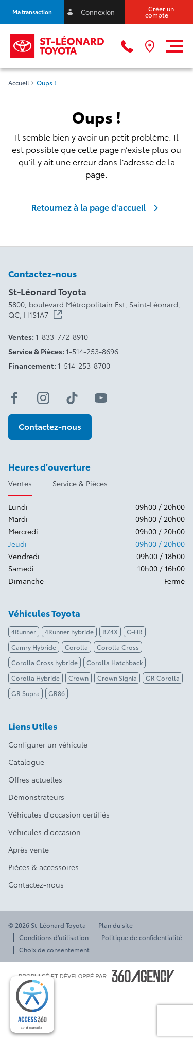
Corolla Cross (118, 646)
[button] (32, 12)
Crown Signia (117, 677)
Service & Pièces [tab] (80, 483)
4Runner (23, 631)
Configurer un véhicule (47, 744)
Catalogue (26, 762)
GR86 (56, 693)
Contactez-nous (36, 884)
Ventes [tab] (20, 483)
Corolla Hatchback (114, 662)
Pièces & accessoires (43, 867)
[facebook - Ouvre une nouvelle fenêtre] (14, 398)
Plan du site (115, 925)
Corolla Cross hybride (44, 662)
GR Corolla (163, 677)
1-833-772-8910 (62, 337)
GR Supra (25, 693)
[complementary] (32, 1004)
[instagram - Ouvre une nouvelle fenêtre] (43, 398)
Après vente (28, 849)
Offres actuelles (35, 779)
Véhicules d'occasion (44, 832)
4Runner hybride (69, 631)
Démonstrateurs (36, 797)
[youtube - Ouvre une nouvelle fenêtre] (101, 398)
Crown (78, 677)
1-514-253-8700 (84, 365)
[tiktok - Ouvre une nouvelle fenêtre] (72, 398)
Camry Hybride (33, 646)
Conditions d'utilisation (54, 937)
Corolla (76, 646)
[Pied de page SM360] (143, 976)
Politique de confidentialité (141, 937)
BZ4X (110, 631)
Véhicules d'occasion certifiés (59, 814)
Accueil (18, 83)
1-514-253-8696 (92, 351)
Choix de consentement (54, 950)
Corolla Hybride (35, 677)
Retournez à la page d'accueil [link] (96, 207)
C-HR (135, 631)
